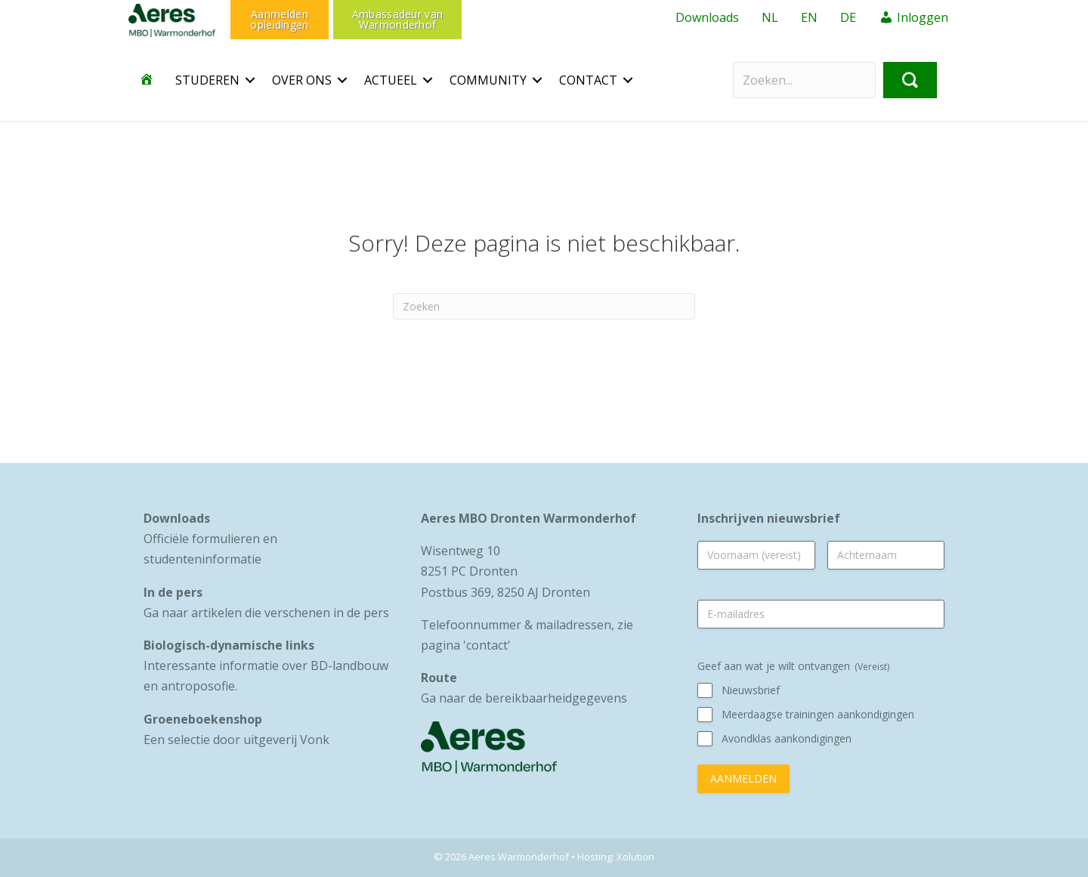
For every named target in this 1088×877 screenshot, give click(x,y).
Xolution (635, 856)
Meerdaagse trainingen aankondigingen (818, 714)
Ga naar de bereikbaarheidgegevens (524, 698)
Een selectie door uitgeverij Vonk (236, 739)
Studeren (207, 80)
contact (487, 645)
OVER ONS (302, 80)
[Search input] (804, 80)
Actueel (390, 80)
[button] (250, 80)
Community (488, 80)
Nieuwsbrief (751, 690)
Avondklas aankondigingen (787, 738)
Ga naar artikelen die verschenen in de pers (266, 612)
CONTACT (588, 80)
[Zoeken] (544, 306)
